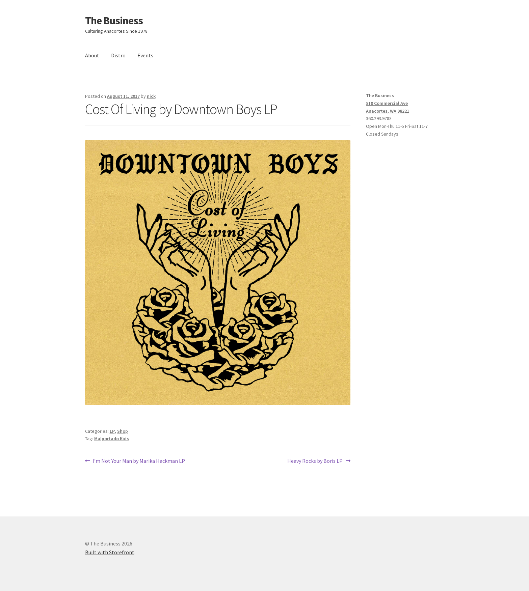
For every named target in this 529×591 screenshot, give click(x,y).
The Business (114, 20)
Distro (118, 55)
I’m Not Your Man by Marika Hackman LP (138, 461)
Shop (122, 431)
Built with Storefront (109, 552)
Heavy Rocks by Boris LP (315, 461)
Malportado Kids (111, 438)
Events (145, 55)
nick (151, 96)
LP (112, 431)
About (92, 55)
